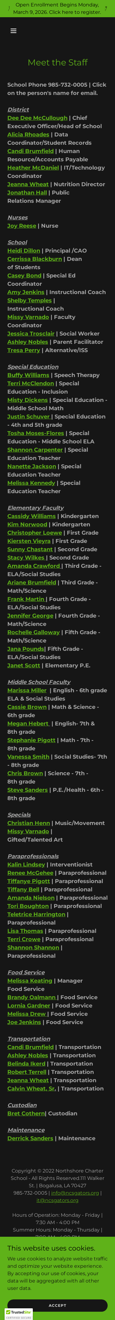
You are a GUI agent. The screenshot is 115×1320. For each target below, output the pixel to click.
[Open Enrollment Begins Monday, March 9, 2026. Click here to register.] (57, 8)
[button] (18, 31)
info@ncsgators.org (75, 1193)
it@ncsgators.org (57, 1200)
